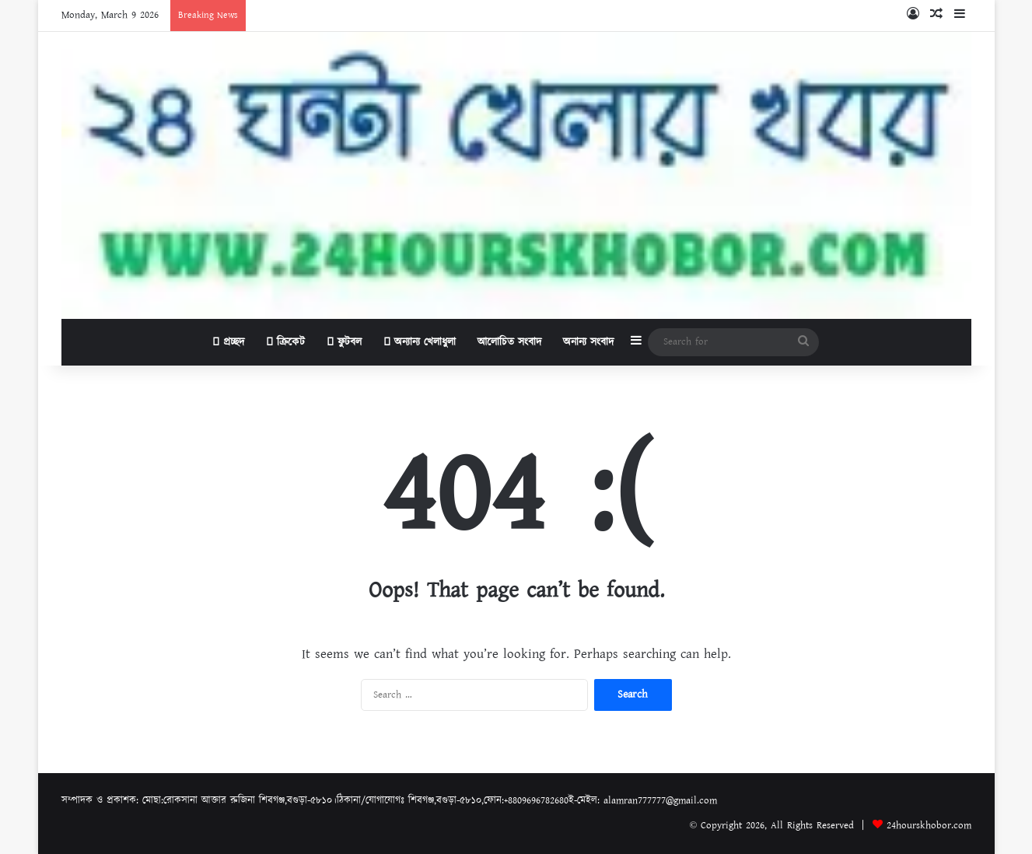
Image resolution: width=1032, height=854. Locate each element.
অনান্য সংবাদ (588, 342)
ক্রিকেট (285, 342)
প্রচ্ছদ (228, 342)
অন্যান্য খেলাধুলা (419, 342)
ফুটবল (344, 342)
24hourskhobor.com (929, 825)
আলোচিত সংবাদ (509, 342)
